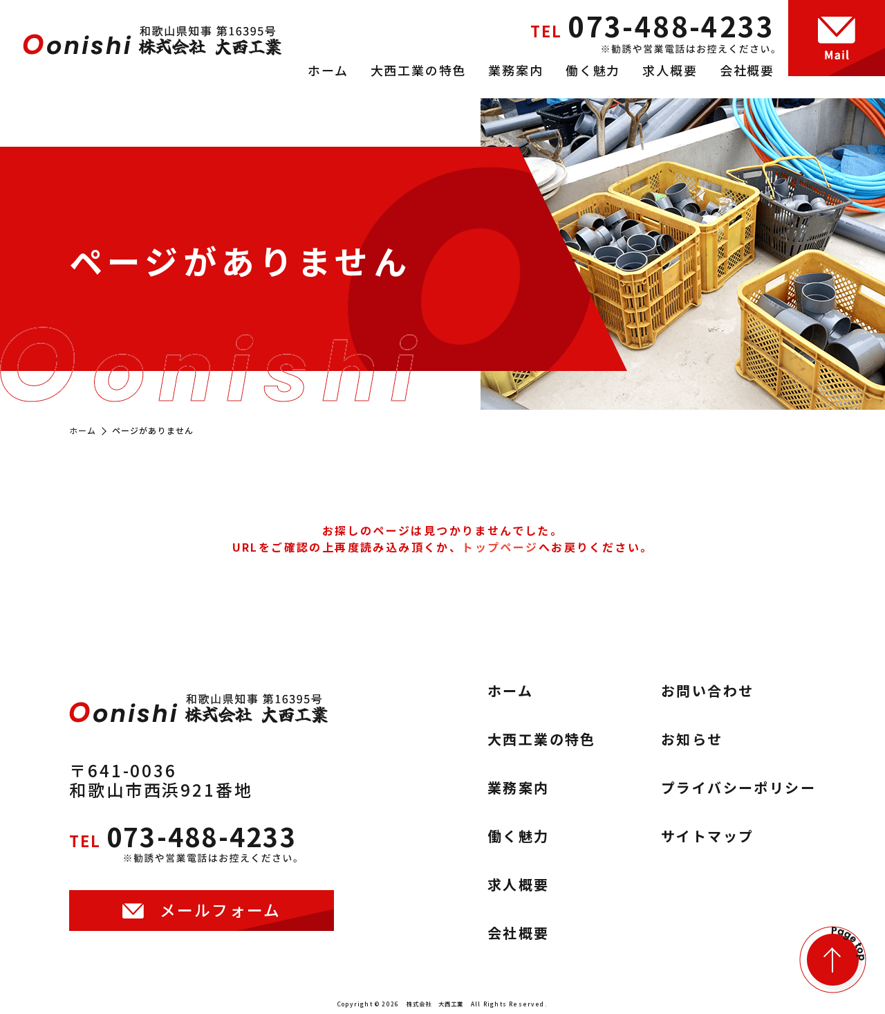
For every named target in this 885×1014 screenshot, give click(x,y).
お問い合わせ (707, 691)
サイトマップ (707, 836)
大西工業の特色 (419, 70)
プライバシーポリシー (738, 788)
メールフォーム (220, 916)
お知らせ (692, 739)
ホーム (328, 70)
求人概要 (669, 70)
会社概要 (747, 70)
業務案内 (515, 70)
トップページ (500, 546)
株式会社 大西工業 (435, 1003)
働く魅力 (593, 70)
